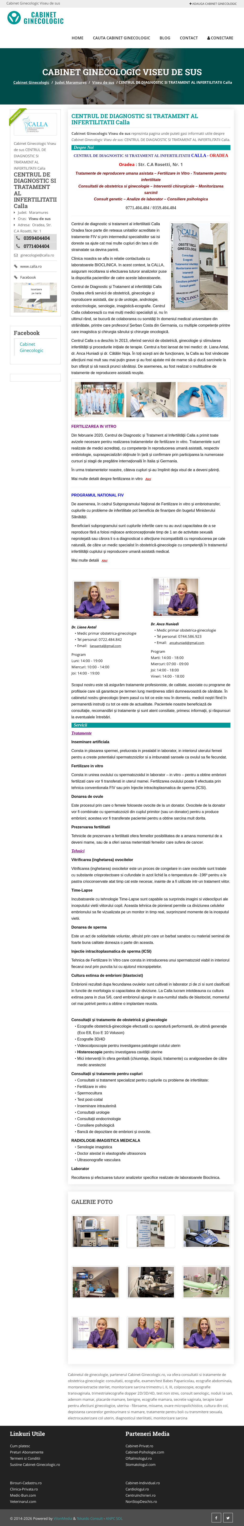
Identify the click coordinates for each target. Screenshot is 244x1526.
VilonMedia (63, 1518)
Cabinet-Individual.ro (143, 1482)
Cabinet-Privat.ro (139, 1445)
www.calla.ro (27, 266)
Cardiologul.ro (137, 1489)
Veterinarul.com (23, 1501)
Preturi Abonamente (26, 1452)
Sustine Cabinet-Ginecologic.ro (35, 1464)
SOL (119, 1518)
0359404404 (37, 238)
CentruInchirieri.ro (141, 1495)
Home (77, 38)
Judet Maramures (70, 82)
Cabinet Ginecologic (31, 82)
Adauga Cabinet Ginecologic (213, 4)
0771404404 (36, 246)
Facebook (25, 277)
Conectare (220, 38)
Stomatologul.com (141, 1464)
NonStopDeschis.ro (141, 1501)
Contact (189, 38)
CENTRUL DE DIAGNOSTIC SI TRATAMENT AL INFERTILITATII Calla (134, 119)
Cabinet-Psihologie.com (145, 1452)
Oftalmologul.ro (139, 1458)
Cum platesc (20, 1445)
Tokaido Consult (90, 1518)
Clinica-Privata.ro (24, 1489)
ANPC (110, 1518)
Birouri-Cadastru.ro (26, 1482)
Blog (165, 38)
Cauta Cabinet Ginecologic (121, 38)
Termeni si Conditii (25, 1458)
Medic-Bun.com (23, 1495)
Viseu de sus (103, 82)
